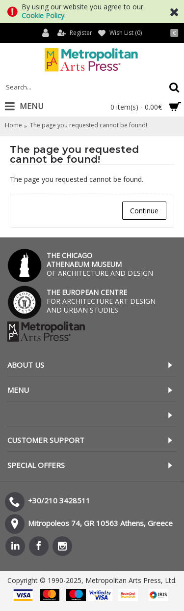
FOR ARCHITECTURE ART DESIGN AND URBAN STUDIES (101, 301)
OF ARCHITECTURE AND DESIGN (100, 264)
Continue (144, 210)
